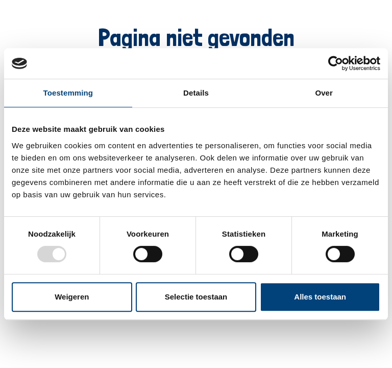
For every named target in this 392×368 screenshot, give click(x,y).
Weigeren (72, 296)
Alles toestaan (320, 296)
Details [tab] (196, 92)
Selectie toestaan (196, 296)
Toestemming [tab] (68, 92)
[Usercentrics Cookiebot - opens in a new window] (335, 63)
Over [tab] (324, 92)
